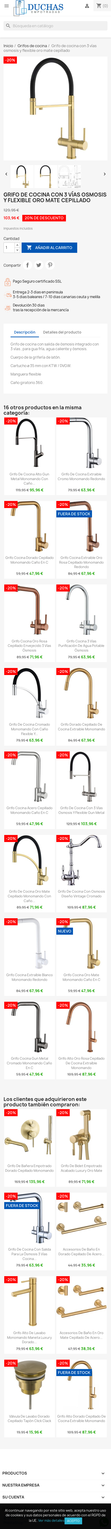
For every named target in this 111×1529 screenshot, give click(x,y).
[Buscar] (55, 25)
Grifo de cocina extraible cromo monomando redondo (81, 476)
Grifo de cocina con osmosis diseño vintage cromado (81, 893)
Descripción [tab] (24, 332)
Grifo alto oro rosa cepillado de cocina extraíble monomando (81, 1063)
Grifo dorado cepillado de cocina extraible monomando (81, 726)
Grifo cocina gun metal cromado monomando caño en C (29, 1063)
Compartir (27, 265)
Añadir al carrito (49, 248)
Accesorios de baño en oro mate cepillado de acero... (81, 1335)
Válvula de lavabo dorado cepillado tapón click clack (29, 1418)
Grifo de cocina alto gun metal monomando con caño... (29, 479)
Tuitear (38, 265)
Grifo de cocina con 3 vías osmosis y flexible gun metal (81, 810)
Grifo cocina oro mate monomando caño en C (81, 977)
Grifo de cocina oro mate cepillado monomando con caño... (29, 896)
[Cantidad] (9, 248)
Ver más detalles (51, 1520)
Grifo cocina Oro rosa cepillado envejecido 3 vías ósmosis (29, 646)
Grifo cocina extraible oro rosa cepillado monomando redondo (81, 562)
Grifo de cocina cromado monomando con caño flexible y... (29, 729)
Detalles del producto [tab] (62, 332)
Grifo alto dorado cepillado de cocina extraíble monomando (81, 1418)
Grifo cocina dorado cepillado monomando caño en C (29, 560)
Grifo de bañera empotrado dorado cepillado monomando (29, 1168)
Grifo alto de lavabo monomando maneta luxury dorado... (29, 1337)
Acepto (73, 1521)
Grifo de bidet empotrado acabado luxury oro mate (81, 1168)
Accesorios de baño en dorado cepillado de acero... (81, 1251)
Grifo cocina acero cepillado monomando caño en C (30, 810)
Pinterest (50, 265)
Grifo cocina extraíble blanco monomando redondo (29, 977)
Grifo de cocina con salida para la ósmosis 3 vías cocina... (29, 1254)
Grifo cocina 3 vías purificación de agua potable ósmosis (81, 646)
